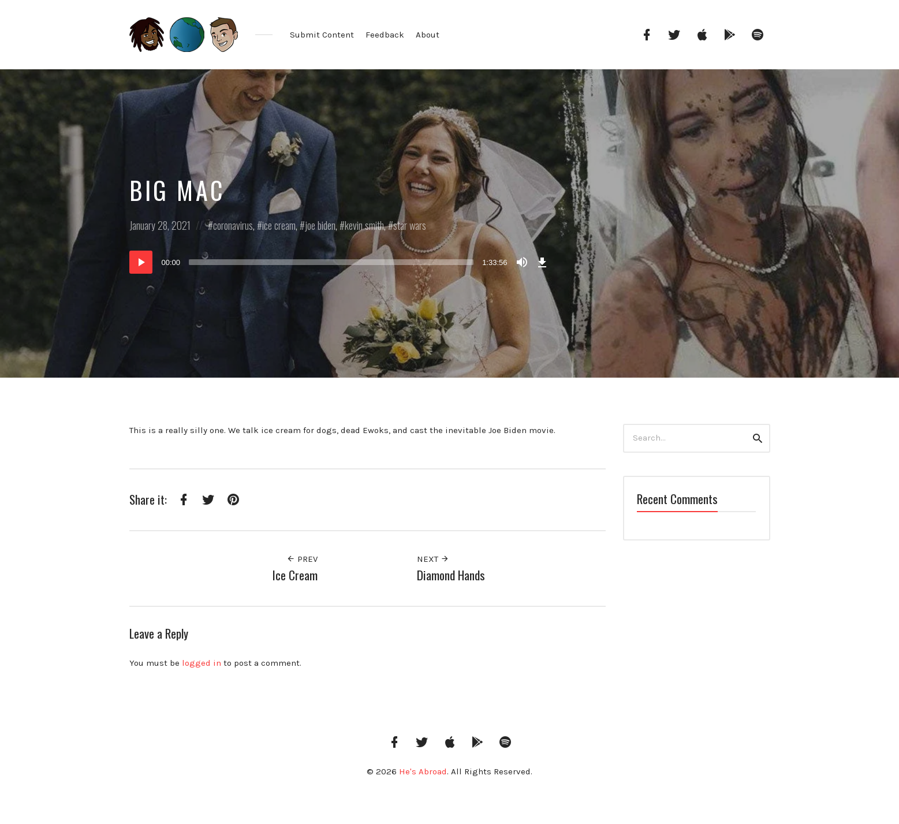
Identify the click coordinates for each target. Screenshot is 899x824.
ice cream (279, 225)
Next (433, 559)
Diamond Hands (451, 575)
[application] (340, 262)
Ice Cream (295, 575)
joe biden (320, 225)
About (427, 34)
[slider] (331, 262)
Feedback (384, 34)
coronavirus (233, 225)
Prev (302, 559)
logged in (201, 663)
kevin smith (364, 225)
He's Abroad (423, 771)
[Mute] (522, 262)
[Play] (140, 262)
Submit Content (322, 34)
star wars (409, 225)
